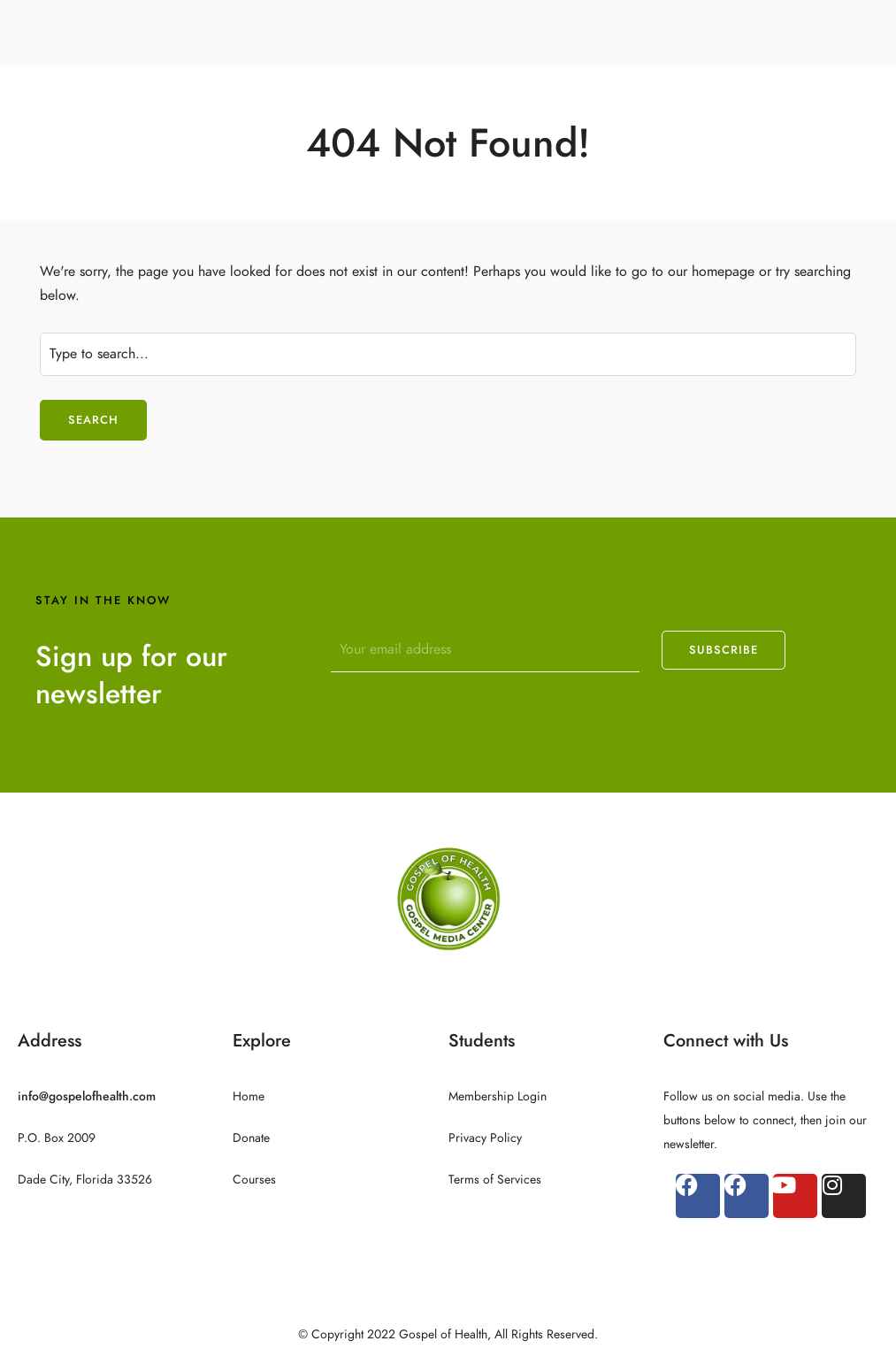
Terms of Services (494, 1179)
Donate (251, 1138)
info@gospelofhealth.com (87, 1096)
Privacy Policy (485, 1138)
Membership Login (497, 1096)
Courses (254, 1179)
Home (248, 1096)
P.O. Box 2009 (57, 1138)
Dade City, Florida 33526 (85, 1179)
